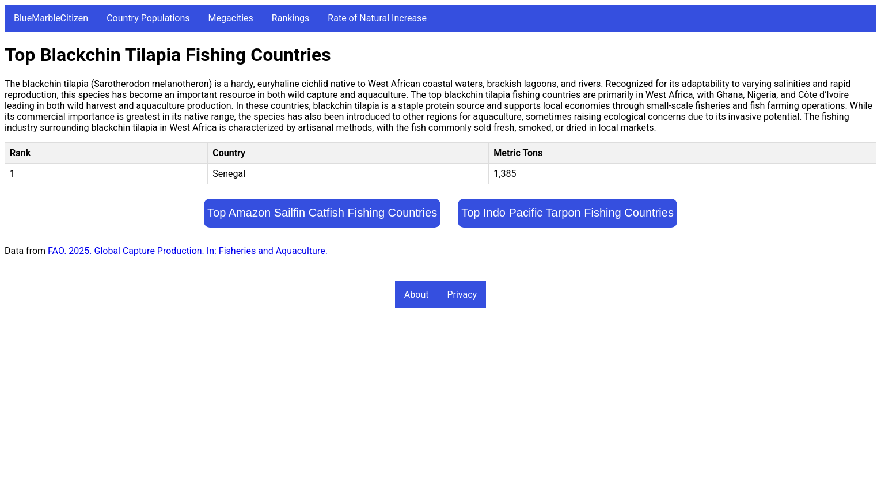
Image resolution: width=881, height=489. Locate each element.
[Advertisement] (350, 403)
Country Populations (148, 18)
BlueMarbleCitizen (51, 18)
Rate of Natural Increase (377, 18)
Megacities (230, 18)
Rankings (290, 18)
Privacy (462, 294)
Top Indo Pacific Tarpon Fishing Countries (567, 212)
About (416, 294)
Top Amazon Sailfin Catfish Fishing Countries (322, 212)
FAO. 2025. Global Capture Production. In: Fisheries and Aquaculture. (188, 250)
